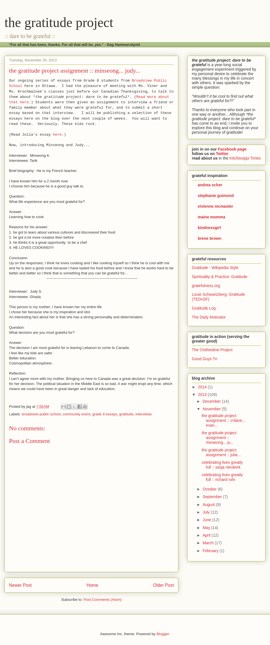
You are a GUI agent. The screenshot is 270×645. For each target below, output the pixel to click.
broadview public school (41, 414)
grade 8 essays (104, 414)
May (206, 527)
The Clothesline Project (212, 350)
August (209, 504)
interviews (144, 414)
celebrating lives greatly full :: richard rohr (222, 477)
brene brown (209, 238)
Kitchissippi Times (245, 158)
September (212, 496)
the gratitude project (58, 22)
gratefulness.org (206, 285)
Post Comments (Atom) (103, 599)
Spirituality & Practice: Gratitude (220, 276)
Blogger (162, 634)
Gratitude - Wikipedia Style (215, 267)
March (208, 543)
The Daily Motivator (209, 317)
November (212, 409)
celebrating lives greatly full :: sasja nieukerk (222, 464)
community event (76, 414)
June (207, 520)
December (212, 401)
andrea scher (210, 185)
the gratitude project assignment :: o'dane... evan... (223, 420)
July (206, 512)
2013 (203, 394)
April (207, 535)
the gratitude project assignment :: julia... (221, 452)
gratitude (126, 414)
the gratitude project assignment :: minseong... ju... (219, 438)
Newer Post (20, 585)
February (210, 550)
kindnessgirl (209, 227)
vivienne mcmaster (215, 206)
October (210, 489)
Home (92, 585)
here (57, 135)
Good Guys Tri (204, 359)
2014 (203, 387)
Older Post (163, 585)
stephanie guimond (216, 195)
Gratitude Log (204, 308)
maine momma (211, 217)
